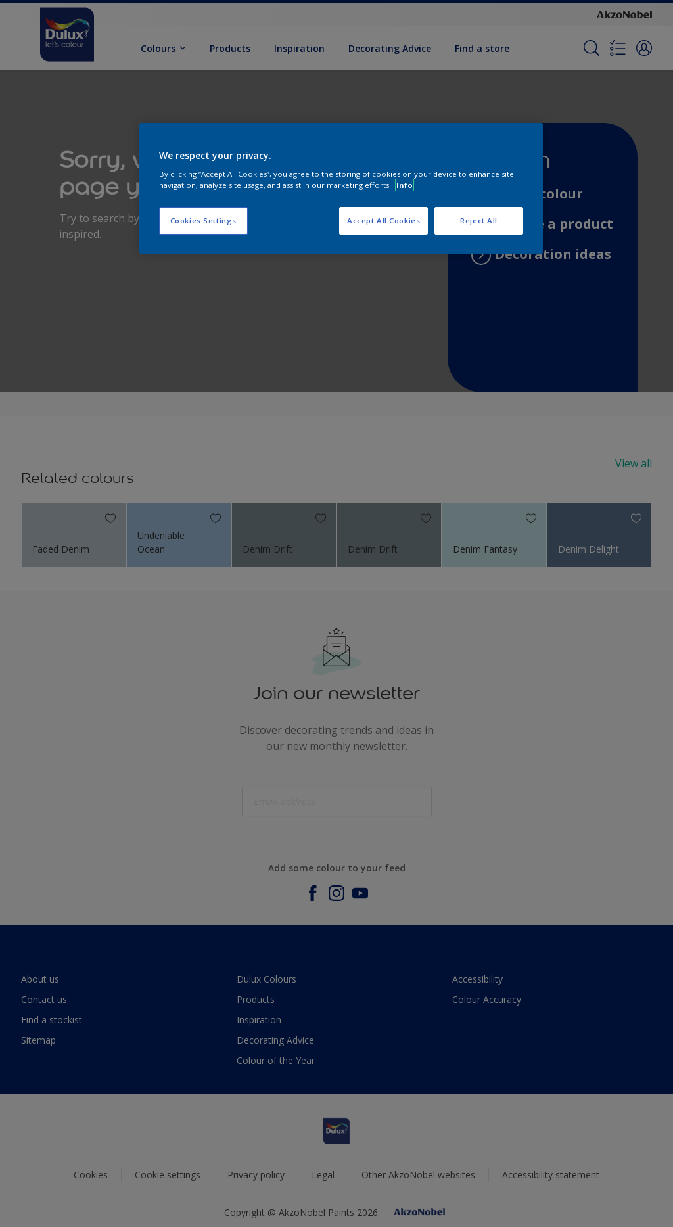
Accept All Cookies (383, 220)
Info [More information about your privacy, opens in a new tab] (404, 185)
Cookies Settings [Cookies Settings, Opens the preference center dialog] (203, 220)
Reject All (479, 220)
